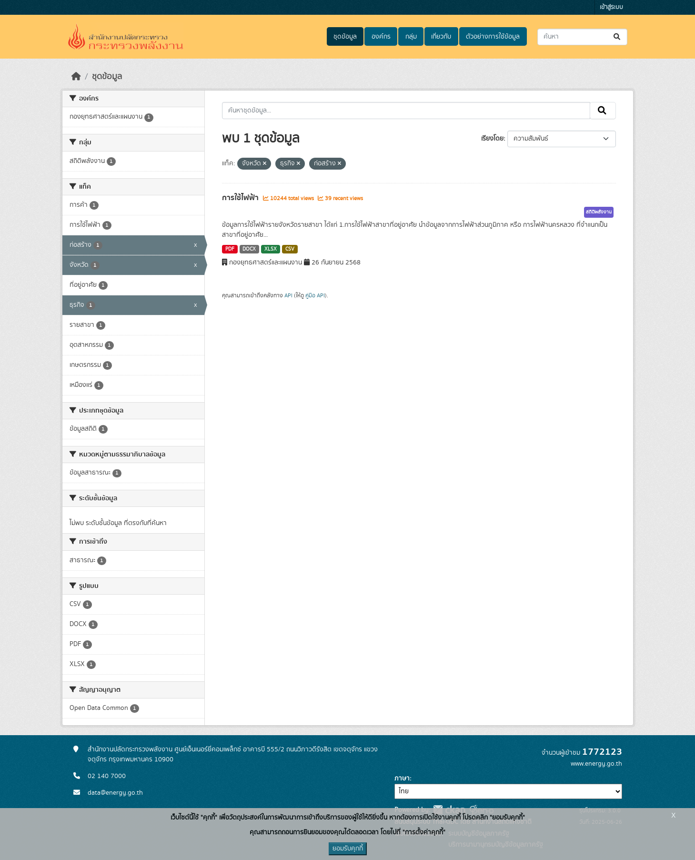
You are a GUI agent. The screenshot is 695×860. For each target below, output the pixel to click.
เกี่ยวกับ (441, 36)
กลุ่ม (411, 36)
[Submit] (617, 37)
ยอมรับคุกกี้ (347, 848)
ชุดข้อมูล (345, 36)
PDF (229, 249)
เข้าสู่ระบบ (611, 7)
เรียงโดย (492, 138)
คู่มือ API (315, 295)
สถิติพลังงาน (599, 212)
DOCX (249, 249)
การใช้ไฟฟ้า (241, 198)
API (288, 295)
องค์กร (381, 36)
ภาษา (402, 778)
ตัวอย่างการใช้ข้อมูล (493, 36)
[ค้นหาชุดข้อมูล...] (582, 37)
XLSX (270, 249)
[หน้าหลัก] (76, 77)
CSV (289, 249)
